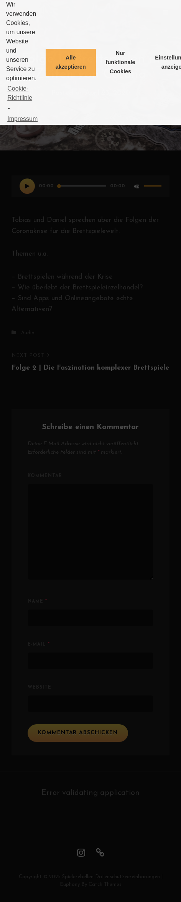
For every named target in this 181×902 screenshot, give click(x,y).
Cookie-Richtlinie (19, 93)
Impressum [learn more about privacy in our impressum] (22, 119)
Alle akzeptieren (71, 62)
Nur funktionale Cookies (120, 62)
